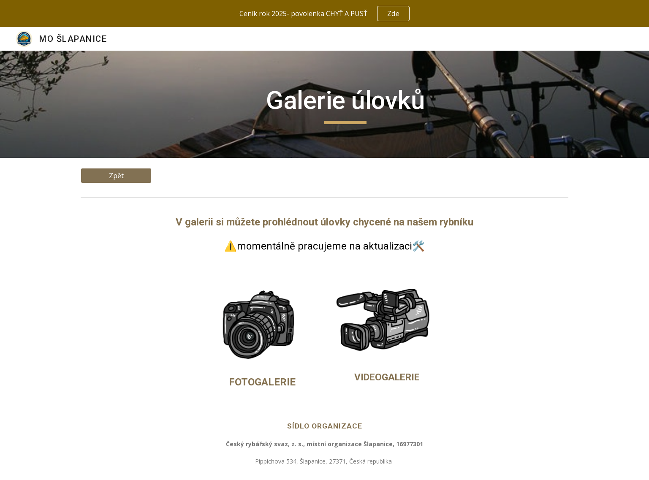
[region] (324, 13)
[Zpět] (116, 175)
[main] (345, 104)
